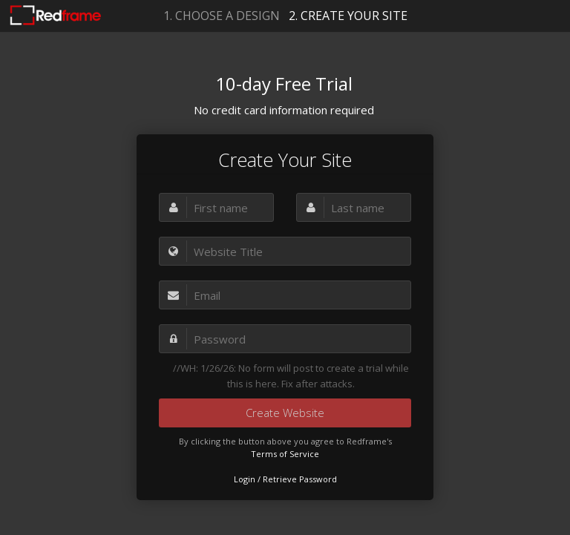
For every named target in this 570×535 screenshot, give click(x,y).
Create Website (285, 412)
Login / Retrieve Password (285, 479)
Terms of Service (285, 453)
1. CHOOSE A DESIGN (221, 15)
